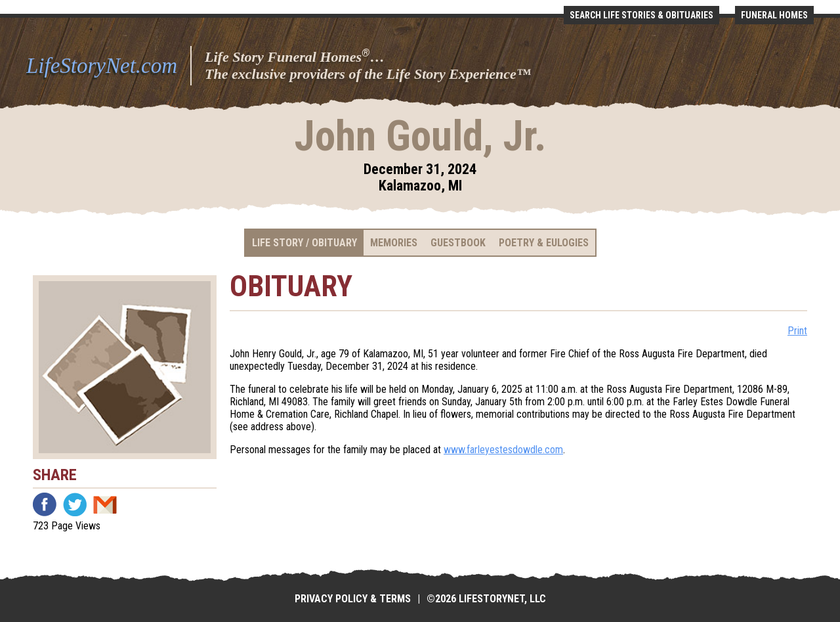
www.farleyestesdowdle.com (503, 449)
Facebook (44, 504)
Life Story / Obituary (304, 242)
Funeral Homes (774, 15)
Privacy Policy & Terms (353, 598)
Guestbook (458, 242)
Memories (393, 242)
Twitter (75, 504)
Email (105, 504)
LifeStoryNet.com (101, 66)
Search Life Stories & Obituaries (641, 15)
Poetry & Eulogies (544, 242)
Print (797, 330)
